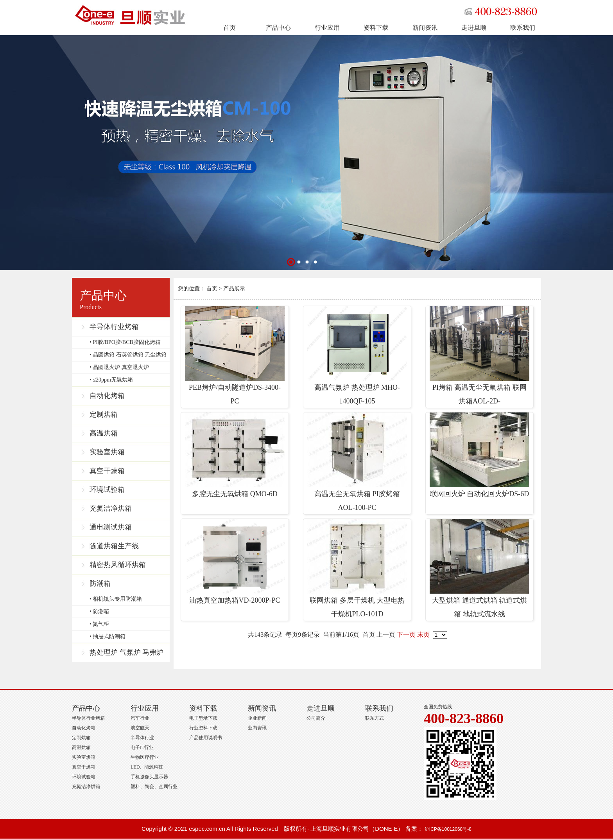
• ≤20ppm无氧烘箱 (111, 380)
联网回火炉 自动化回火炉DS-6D (479, 455)
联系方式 (374, 718)
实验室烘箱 (107, 452)
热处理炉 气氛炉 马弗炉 (126, 652)
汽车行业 (140, 718)
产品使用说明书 (205, 737)
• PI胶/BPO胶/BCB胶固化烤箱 (125, 342)
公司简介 (315, 718)
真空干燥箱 (107, 471)
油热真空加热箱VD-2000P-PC (235, 561)
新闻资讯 (424, 27)
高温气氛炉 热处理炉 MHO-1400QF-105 (357, 355)
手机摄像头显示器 (149, 777)
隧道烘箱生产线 (114, 546)
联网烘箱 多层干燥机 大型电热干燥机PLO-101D (357, 568)
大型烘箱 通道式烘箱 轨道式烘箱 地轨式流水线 (479, 568)
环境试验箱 (107, 489)
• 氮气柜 (99, 624)
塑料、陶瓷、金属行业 (154, 786)
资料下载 (376, 27)
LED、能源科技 (147, 767)
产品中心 (278, 27)
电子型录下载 (203, 718)
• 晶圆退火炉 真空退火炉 (119, 367)
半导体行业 (142, 737)
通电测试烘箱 (111, 527)
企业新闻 (257, 718)
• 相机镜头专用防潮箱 (116, 599)
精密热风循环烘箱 (118, 565)
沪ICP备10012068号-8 (448, 829)
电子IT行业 (142, 747)
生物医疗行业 (145, 757)
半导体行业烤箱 (114, 327)
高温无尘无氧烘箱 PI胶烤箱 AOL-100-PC (357, 461)
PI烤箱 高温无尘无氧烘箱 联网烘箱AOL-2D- (479, 355)
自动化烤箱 (107, 396)
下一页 (406, 634)
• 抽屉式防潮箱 (107, 636)
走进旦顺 (473, 27)
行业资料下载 (203, 728)
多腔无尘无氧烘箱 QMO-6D (235, 455)
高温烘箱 (104, 433)
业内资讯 (257, 728)
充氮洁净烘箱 (111, 508)
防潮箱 (100, 583)
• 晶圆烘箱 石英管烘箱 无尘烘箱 (128, 355)
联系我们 (522, 27)
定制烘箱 (104, 414)
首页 (229, 27)
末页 (423, 634)
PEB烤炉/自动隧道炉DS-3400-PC (235, 355)
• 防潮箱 (99, 611)
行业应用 (327, 27)
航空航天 (140, 728)
